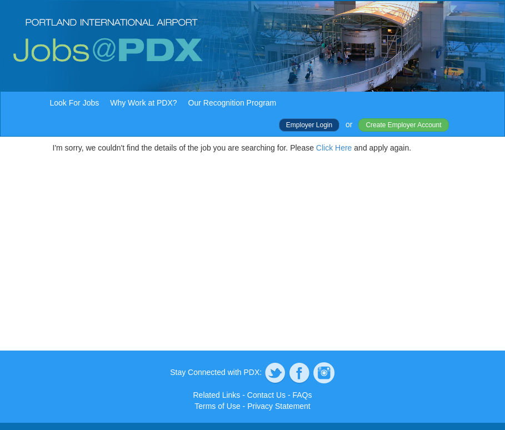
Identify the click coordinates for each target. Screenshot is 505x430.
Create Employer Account (403, 125)
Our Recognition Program (232, 102)
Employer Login (309, 125)
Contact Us (266, 395)
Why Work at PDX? (143, 102)
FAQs (302, 395)
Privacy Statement (279, 406)
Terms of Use (217, 406)
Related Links (217, 395)
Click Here (334, 147)
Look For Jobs (74, 102)
